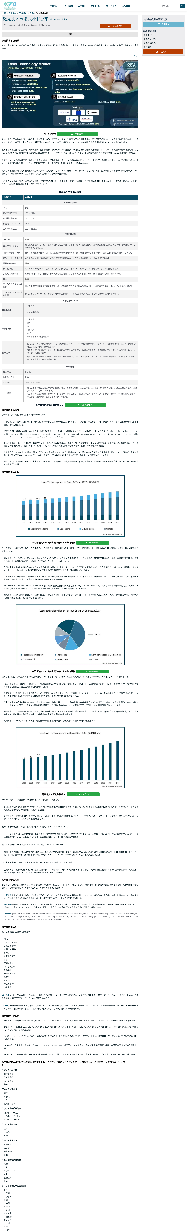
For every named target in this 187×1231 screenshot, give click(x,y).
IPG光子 (5, 1005)
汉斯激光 (8, 895)
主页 (4, 13)
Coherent (7, 913)
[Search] (182, 6)
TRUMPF (7, 904)
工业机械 (12, 13)
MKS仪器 (5, 995)
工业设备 (23, 13)
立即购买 (163, 24)
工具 (32, 13)
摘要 (70, 34)
